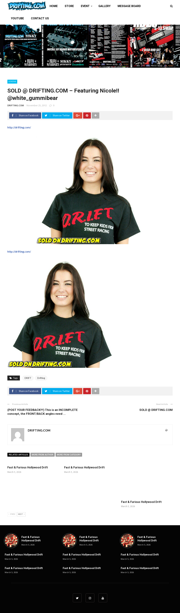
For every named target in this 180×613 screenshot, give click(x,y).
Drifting (41, 378)
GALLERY (104, 6)
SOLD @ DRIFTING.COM (156, 410)
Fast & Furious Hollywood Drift (27, 467)
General (12, 81)
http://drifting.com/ (19, 127)
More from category (69, 454)
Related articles (18, 454)
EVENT (85, 6)
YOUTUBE (17, 18)
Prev (11, 514)
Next (21, 514)
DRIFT (28, 378)
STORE (69, 6)
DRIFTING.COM (15, 105)
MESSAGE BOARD (129, 6)
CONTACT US (40, 18)
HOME (54, 6)
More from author (42, 454)
